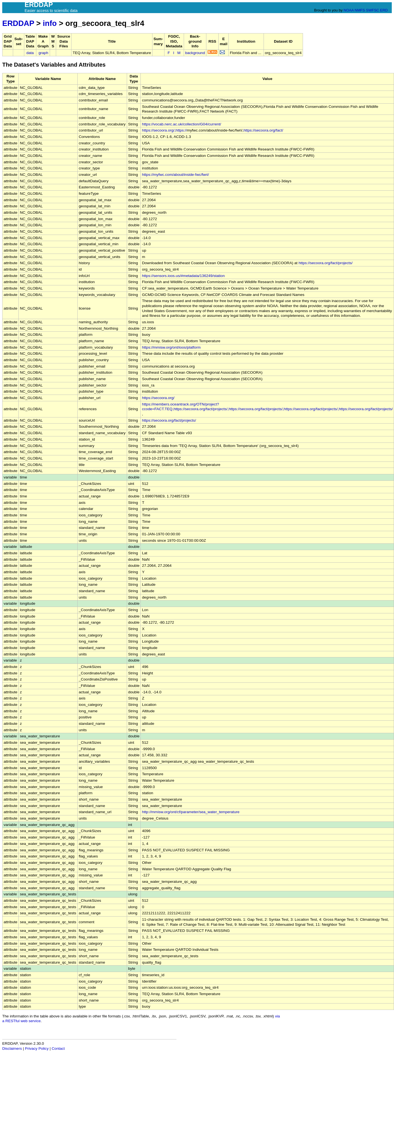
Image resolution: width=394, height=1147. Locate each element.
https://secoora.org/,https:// (164, 130)
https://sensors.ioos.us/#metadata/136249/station (183, 276)
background (195, 53)
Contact (58, 1048)
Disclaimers (12, 1048)
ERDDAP (18, 23)
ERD (384, 10)
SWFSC (372, 10)
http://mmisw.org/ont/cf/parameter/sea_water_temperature (190, 812)
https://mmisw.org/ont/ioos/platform (171, 347)
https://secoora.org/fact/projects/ (325, 263)
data (30, 53)
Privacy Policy (37, 1048)
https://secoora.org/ (158, 398)
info (50, 23)
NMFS (360, 10)
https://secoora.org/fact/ (263, 130)
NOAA (348, 10)
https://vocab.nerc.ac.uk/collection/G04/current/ (181, 124)
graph (43, 53)
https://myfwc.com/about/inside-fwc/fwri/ (175, 174)
